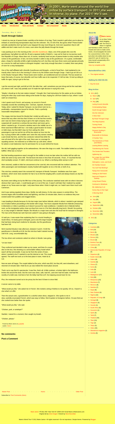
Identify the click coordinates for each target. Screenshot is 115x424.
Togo (92, 323)
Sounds (92, 305)
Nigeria (92, 295)
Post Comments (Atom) (18, 395)
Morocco (93, 285)
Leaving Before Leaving (100, 145)
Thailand (93, 318)
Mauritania (93, 282)
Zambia (92, 333)
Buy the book (94, 84)
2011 (93, 93)
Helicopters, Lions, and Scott (101, 162)
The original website (97, 74)
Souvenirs (93, 310)
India (92, 269)
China (92, 247)
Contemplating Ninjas (99, 107)
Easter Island (94, 257)
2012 (93, 217)
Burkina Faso (94, 242)
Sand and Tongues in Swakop (99, 177)
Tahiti (92, 315)
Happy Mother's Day (99, 127)
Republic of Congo (96, 297)
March (95, 96)
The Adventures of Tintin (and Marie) (100, 142)
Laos (92, 272)
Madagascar (94, 275)
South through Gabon (99, 110)
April (94, 99)
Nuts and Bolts (28, 26)
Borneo (92, 237)
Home (4, 26)
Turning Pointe (97, 124)
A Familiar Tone (97, 138)
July (94, 199)
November (96, 211)
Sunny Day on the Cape (100, 190)
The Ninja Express (98, 122)
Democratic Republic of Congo (100, 250)
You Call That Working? (100, 168)
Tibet (92, 320)
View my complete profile (97, 65)
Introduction (14, 26)
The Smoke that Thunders (100, 151)
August (95, 202)
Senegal (93, 300)
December (96, 214)
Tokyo (92, 325)
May (94, 101)
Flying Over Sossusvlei (99, 171)
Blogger (93, 419)
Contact (40, 26)
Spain (92, 313)
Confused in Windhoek (99, 184)
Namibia (93, 287)
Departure (93, 254)
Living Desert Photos (99, 181)
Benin (92, 232)
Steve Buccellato (70, 414)
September (96, 205)
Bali (91, 229)
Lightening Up (96, 154)
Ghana (92, 264)
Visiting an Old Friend (99, 173)
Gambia (93, 262)
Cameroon (93, 245)
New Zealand (94, 292)
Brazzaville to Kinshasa (100, 135)
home (92, 267)
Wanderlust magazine (97, 330)
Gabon (9, 326)
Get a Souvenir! (53, 26)
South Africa (94, 307)
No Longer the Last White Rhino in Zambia (100, 158)
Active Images (53, 414)
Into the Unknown (98, 113)
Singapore (93, 302)
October (95, 208)
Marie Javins (106, 36)
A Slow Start (96, 116)
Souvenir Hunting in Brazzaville (98, 131)
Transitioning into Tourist (100, 148)
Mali (91, 277)
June (94, 196)
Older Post (79, 392)
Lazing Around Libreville (100, 104)
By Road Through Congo (100, 119)
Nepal (92, 290)
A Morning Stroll (97, 193)
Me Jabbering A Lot (98, 187)
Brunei (92, 240)
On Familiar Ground (98, 165)
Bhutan (92, 235)
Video (92, 328)
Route (64, 26)
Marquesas (94, 280)
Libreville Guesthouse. (40, 52)
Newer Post (6, 392)
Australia (93, 227)
